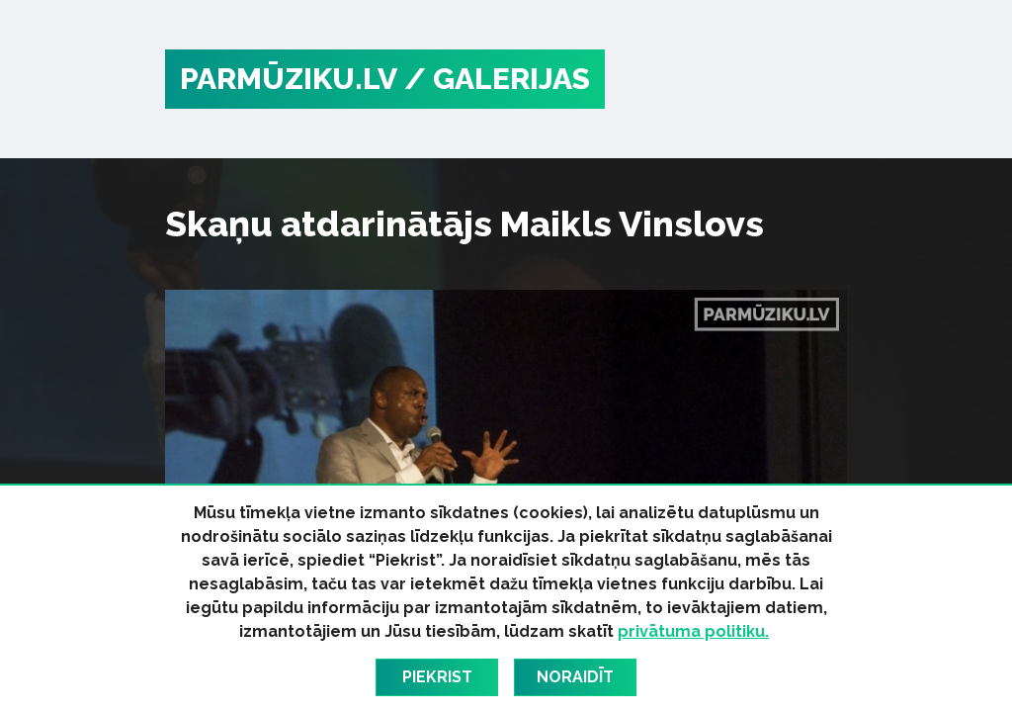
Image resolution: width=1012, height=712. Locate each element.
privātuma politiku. (693, 631)
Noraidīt (575, 677)
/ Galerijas (497, 78)
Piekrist (437, 677)
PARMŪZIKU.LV (288, 78)
